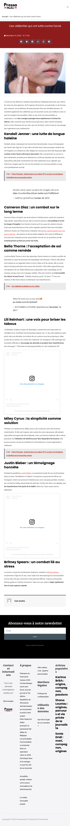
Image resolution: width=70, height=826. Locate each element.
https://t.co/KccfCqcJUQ (23, 193)
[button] (21, 41)
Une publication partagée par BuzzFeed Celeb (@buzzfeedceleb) (32, 554)
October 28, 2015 (41, 198)
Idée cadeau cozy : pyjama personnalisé (43, 670)
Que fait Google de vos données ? (44, 722)
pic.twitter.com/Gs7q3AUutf (25, 302)
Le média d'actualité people (24, 800)
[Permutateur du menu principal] (67, 7)
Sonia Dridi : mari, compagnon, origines (61, 742)
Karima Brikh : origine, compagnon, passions (61, 685)
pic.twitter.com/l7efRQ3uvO (46, 193)
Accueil (5, 17)
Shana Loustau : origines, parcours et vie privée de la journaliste (61, 714)
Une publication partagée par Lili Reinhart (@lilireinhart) (32, 411)
